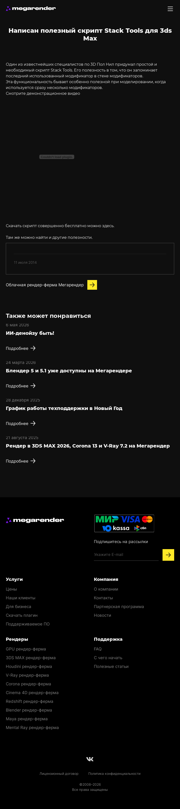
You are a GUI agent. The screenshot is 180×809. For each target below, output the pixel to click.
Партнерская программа (119, 606)
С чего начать (108, 657)
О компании (106, 589)
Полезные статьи (111, 666)
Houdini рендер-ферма (29, 666)
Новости (102, 615)
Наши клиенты (20, 597)
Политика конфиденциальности (114, 773)
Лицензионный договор (59, 773)
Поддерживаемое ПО (28, 624)
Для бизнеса (18, 606)
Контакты (103, 597)
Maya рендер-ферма (27, 718)
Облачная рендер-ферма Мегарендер (51, 285)
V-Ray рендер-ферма (27, 675)
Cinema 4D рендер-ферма (32, 692)
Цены (11, 589)
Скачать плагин (22, 615)
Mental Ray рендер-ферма (32, 727)
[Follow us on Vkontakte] (90, 759)
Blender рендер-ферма (29, 710)
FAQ (98, 649)
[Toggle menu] (170, 9)
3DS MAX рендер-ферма (31, 657)
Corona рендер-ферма (28, 683)
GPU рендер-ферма (26, 649)
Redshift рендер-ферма (29, 701)
